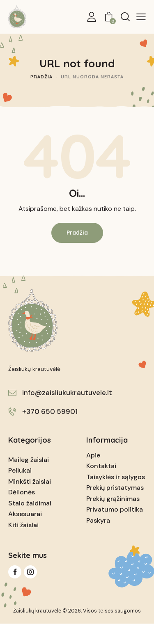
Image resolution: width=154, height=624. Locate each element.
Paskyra (98, 520)
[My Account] (91, 16)
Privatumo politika (114, 509)
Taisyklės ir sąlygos (115, 477)
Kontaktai (101, 466)
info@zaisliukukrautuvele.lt (67, 392)
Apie (93, 455)
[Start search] (125, 16)
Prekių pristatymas (115, 487)
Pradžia (41, 77)
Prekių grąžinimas (113, 498)
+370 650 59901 (50, 411)
